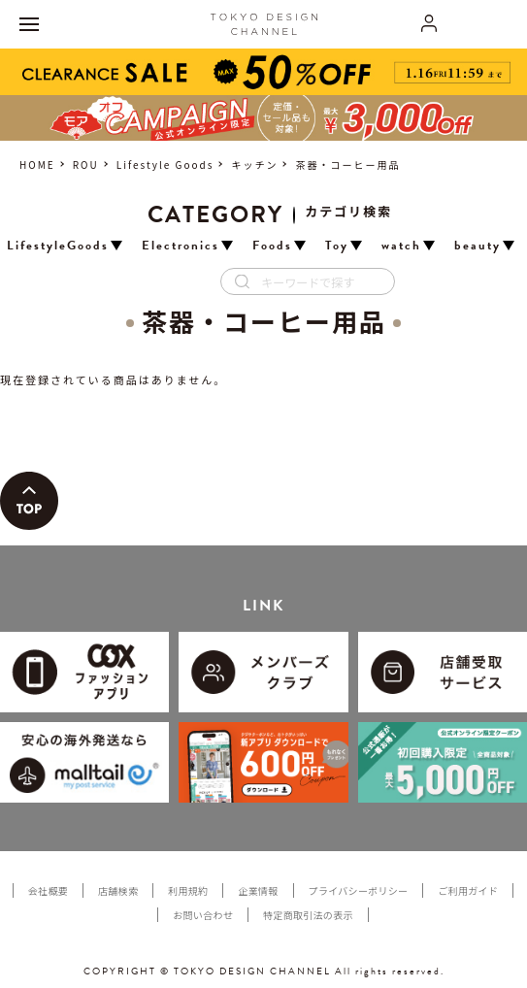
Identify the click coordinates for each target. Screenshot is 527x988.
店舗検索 (118, 890)
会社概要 (48, 890)
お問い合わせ (203, 914)
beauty (477, 246)
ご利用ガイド (468, 890)
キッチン (254, 164)
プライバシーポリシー (359, 890)
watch (401, 246)
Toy (336, 246)
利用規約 (188, 890)
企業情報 (258, 890)
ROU (86, 164)
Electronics (180, 246)
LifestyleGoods (58, 246)
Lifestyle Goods (165, 164)
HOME (37, 164)
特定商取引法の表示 (308, 914)
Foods (272, 246)
